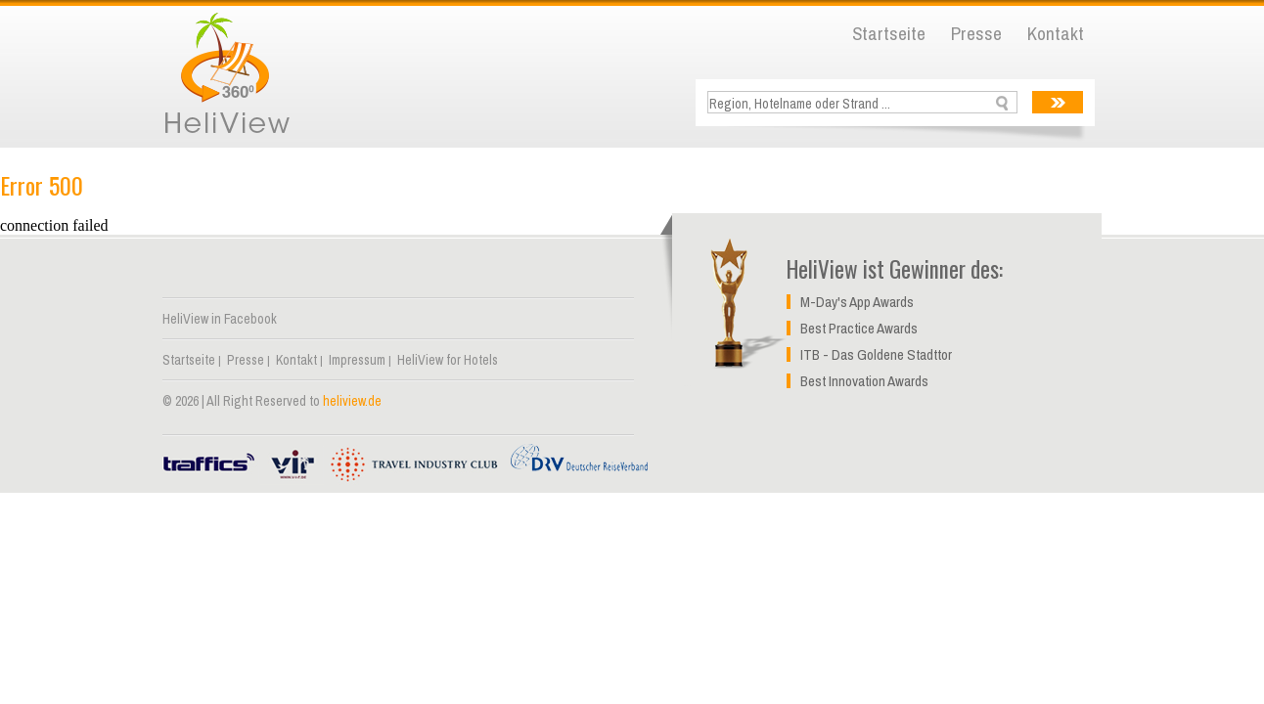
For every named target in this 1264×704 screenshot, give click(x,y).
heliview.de (352, 401)
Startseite (888, 33)
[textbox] (864, 103)
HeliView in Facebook (219, 319)
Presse (976, 33)
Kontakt (1055, 33)
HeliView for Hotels (447, 360)
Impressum (357, 360)
